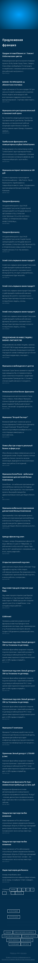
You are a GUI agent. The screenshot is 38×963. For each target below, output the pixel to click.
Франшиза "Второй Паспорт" (15, 417)
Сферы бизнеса (13, 940)
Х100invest (6, 616)
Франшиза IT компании (12, 727)
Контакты (26, 944)
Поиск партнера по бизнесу (24, 932)
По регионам (26, 940)
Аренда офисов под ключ (13, 536)
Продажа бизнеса (30, 936)
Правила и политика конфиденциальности (18, 957)
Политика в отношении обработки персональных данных (18, 959)
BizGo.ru (13, 953)
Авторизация (13, 917)
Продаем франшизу (11, 201)
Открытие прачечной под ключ (15, 562)
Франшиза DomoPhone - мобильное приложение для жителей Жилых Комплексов (17, 477)
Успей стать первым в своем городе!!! (18, 260)
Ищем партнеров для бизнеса (15, 870)
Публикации (14, 944)
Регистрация (13, 911)
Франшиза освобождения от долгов (18, 366)
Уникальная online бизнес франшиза (18, 391)
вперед (19, 893)
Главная (8, 932)
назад (13, 889)
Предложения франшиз (12, 936)
